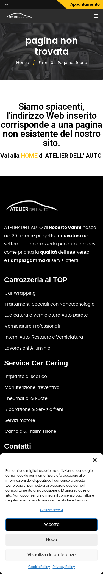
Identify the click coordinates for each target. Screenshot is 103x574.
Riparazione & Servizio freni (34, 409)
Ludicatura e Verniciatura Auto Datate (46, 315)
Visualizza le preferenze (51, 555)
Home (22, 62)
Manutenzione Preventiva (32, 387)
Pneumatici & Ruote (26, 398)
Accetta (51, 525)
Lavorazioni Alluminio (27, 348)
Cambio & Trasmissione (30, 431)
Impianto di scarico (26, 376)
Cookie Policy (39, 567)
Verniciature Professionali (32, 326)
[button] (95, 460)
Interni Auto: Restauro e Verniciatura (44, 337)
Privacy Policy (64, 567)
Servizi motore (20, 420)
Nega (51, 540)
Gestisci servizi (51, 510)
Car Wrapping (20, 293)
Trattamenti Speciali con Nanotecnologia (50, 304)
